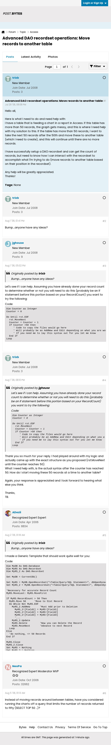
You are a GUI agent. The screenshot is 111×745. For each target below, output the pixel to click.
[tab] (10, 57)
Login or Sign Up (94, 3)
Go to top (100, 727)
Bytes (23, 727)
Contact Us (45, 727)
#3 (104, 265)
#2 (104, 221)
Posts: (16, 92)
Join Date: (19, 88)
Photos (53, 57)
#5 (104, 535)
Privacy (60, 727)
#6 (104, 693)
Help (32, 727)
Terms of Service (79, 727)
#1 (104, 101)
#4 (104, 380)
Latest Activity (31, 57)
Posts (10, 57)
